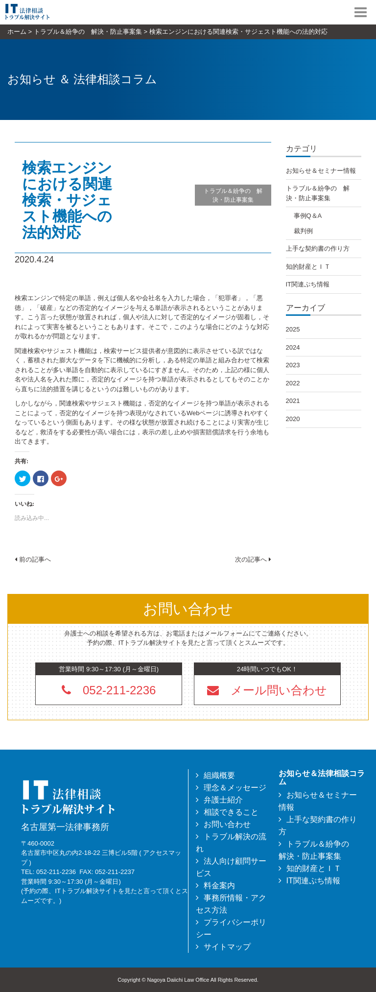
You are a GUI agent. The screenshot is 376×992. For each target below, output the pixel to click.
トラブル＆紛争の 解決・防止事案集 (233, 195)
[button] (267, 690)
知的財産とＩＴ (308, 266)
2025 (293, 329)
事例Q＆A (308, 215)
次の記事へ (253, 559)
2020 (293, 419)
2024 (293, 347)
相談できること (231, 812)
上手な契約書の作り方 (318, 248)
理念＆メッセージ (235, 787)
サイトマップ (227, 947)
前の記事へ (33, 559)
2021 (293, 400)
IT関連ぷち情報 (308, 284)
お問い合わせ (227, 824)
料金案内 (219, 885)
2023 (293, 365)
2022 (293, 383)
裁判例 (303, 231)
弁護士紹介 (223, 800)
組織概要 (219, 775)
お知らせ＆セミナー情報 (321, 170)
